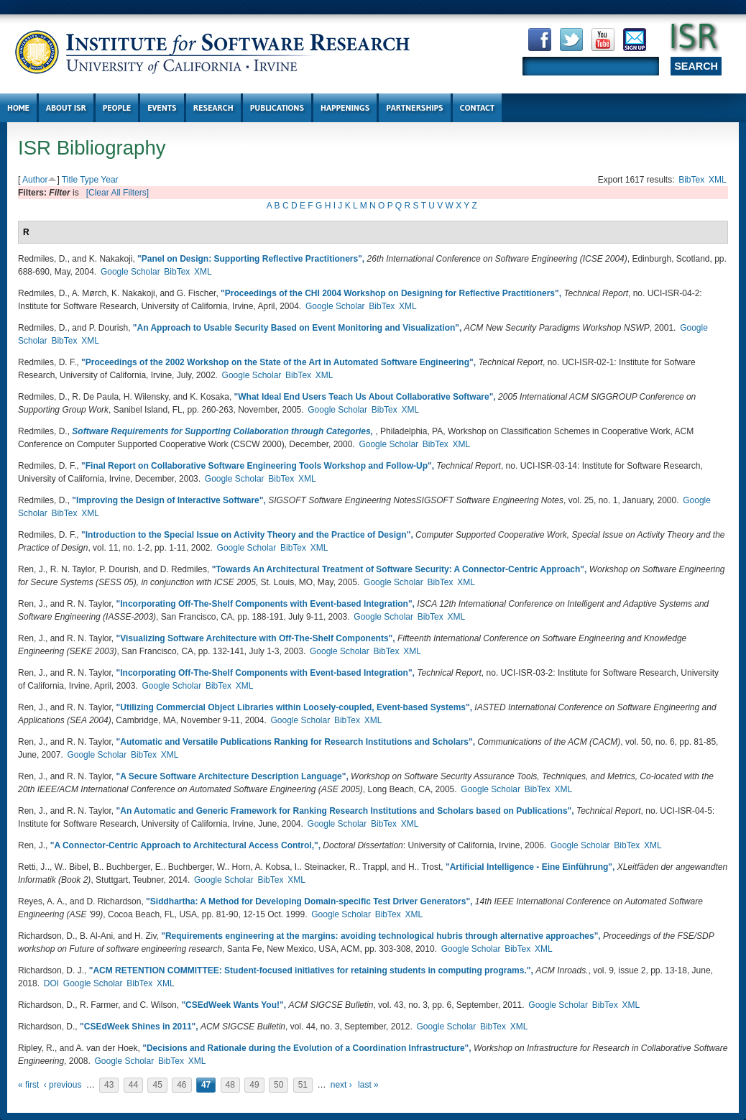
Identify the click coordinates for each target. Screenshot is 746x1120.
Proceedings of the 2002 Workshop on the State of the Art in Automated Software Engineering (277, 362)
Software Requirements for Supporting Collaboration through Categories (221, 431)
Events (161, 107)
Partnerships (414, 107)
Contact (477, 107)
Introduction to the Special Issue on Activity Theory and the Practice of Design (246, 535)
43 (109, 1085)
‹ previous (63, 1085)
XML (718, 180)
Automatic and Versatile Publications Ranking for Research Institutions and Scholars (294, 742)
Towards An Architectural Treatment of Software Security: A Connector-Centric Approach (398, 569)
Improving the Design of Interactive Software (167, 500)
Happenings (345, 107)
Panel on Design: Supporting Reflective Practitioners (250, 259)
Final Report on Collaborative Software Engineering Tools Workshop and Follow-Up (257, 466)
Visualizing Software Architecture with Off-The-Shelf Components (254, 638)
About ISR (66, 107)
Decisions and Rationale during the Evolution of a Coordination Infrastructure (306, 1048)
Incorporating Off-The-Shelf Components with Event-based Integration (264, 604)
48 (230, 1085)
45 (157, 1085)
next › (341, 1085)
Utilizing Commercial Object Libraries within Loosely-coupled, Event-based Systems (293, 707)
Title (70, 180)
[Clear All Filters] (117, 193)
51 (303, 1085)
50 (278, 1085)
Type (89, 180)
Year (109, 180)
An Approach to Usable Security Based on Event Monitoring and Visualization (296, 328)
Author (34, 180)
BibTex (691, 180)
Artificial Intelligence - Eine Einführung (529, 867)
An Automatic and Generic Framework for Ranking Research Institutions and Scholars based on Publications (343, 811)
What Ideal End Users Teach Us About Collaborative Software (363, 397)
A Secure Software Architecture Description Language (231, 776)
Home (18, 107)
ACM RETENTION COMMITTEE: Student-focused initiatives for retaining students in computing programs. (309, 970)
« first (28, 1085)
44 (133, 1085)
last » (368, 1085)
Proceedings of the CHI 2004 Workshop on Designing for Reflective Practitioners (390, 293)
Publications (277, 107)
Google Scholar (130, 272)
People (117, 107)
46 (181, 1085)
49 (254, 1085)
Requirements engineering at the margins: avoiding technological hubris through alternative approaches (379, 936)
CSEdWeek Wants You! (232, 1005)
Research (213, 107)
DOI (51, 983)
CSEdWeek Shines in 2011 (138, 1027)
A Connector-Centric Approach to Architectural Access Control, (184, 845)
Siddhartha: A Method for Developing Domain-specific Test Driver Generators (308, 901)
